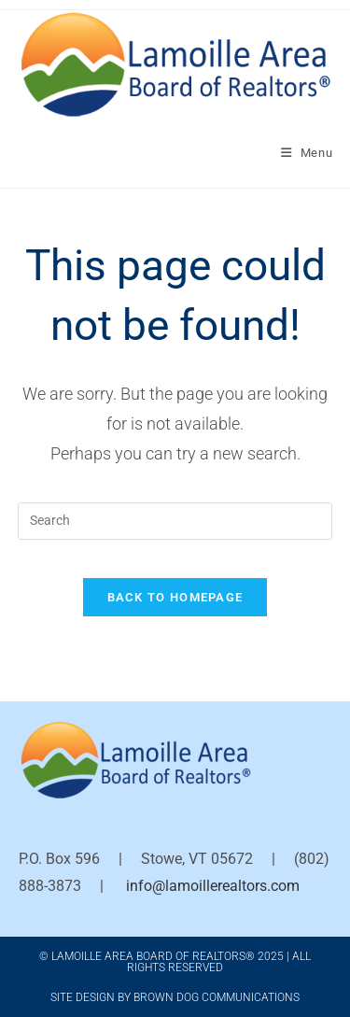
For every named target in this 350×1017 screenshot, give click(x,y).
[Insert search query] (175, 521)
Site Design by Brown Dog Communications (175, 997)
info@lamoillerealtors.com (213, 886)
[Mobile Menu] (307, 153)
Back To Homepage (175, 597)
